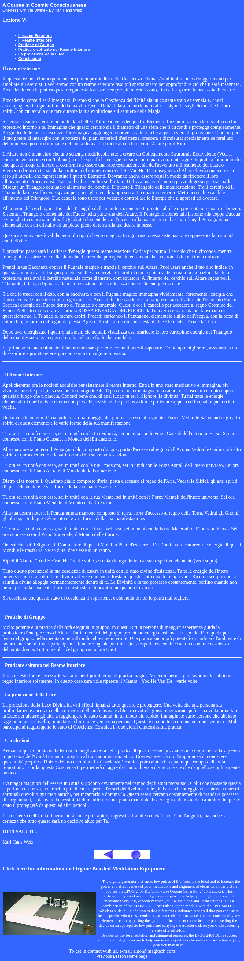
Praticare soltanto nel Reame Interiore (54, 49)
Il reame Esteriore (35, 35)
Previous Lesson (111, 956)
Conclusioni (29, 58)
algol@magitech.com (154, 951)
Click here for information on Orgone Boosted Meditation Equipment (84, 869)
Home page (137, 956)
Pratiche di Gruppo (36, 45)
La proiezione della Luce (41, 54)
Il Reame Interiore (35, 40)
